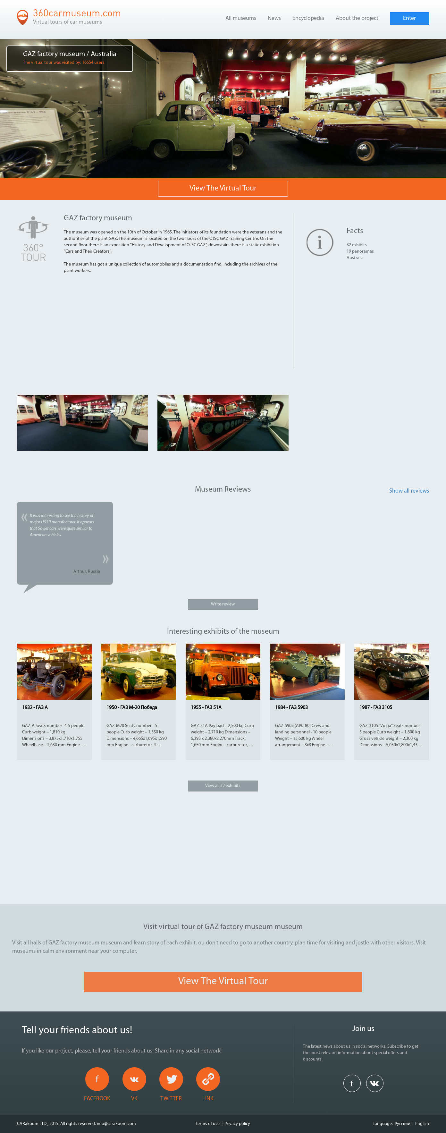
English (422, 1123)
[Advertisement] (176, 323)
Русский (402, 1123)
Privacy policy (237, 1123)
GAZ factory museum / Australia (69, 58)
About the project (357, 18)
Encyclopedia (308, 18)
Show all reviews (409, 491)
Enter (409, 18)
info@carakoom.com (116, 1123)
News (274, 18)
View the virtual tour (223, 188)
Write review (223, 604)
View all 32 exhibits (222, 785)
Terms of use (208, 1123)
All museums (240, 18)
